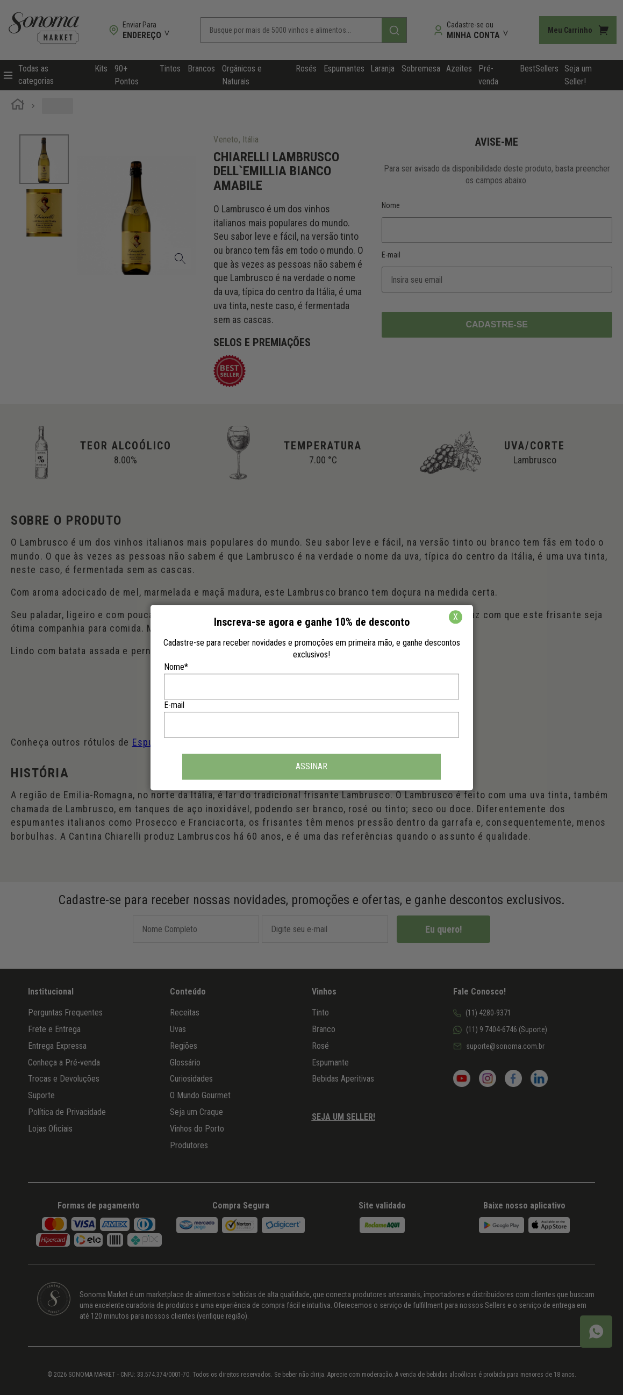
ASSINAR (311, 766)
